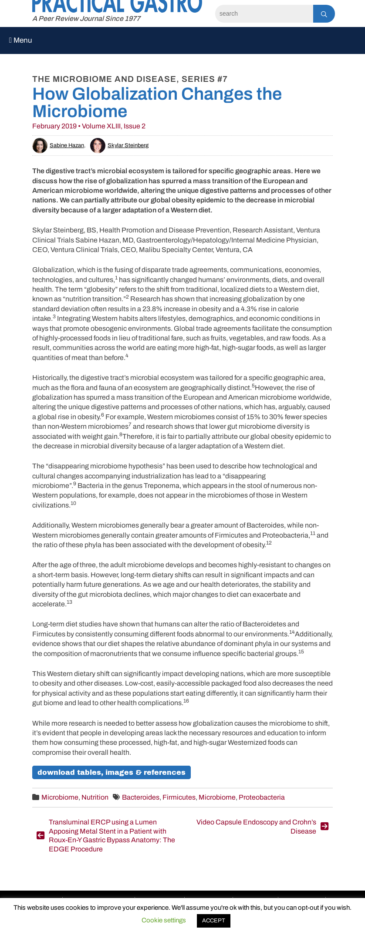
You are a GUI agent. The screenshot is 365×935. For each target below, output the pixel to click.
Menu (20, 40)
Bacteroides (140, 797)
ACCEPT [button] (213, 921)
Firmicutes (179, 797)
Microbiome (59, 797)
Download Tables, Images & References (111, 772)
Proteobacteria (262, 797)
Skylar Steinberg (119, 145)
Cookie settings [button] (164, 920)
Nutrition (94, 797)
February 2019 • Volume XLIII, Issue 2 (88, 126)
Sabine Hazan (58, 145)
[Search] (264, 14)
